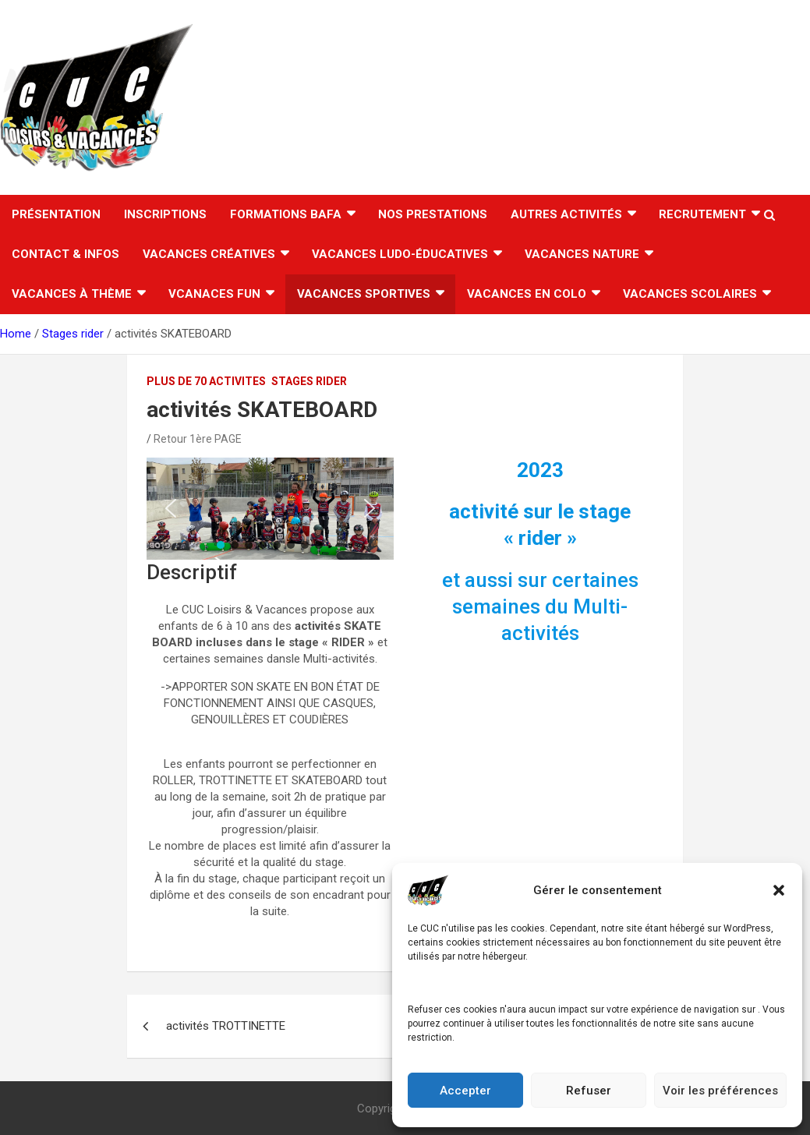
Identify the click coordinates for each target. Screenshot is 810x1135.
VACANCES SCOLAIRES (690, 294)
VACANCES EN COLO (526, 294)
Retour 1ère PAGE (198, 439)
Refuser (588, 1091)
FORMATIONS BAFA (285, 214)
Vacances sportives (363, 294)
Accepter (465, 1091)
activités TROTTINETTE (225, 1026)
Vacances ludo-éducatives (400, 254)
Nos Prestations (432, 214)
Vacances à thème (72, 294)
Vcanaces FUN (214, 294)
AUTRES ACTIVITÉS (566, 214)
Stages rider (309, 381)
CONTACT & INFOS (65, 254)
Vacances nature (582, 254)
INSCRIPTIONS (165, 214)
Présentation (56, 214)
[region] (270, 509)
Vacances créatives (209, 254)
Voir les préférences (720, 1091)
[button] (779, 890)
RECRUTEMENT (702, 214)
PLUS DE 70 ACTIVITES (206, 381)
